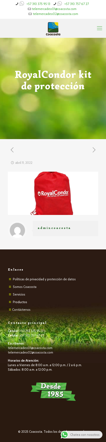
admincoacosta (54, 228)
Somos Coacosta (24, 287)
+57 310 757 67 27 (76, 4)
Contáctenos (21, 309)
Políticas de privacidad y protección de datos (44, 279)
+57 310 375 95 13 (38, 4)
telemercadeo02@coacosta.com (55, 14)
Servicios (19, 294)
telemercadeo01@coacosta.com (54, 9)
